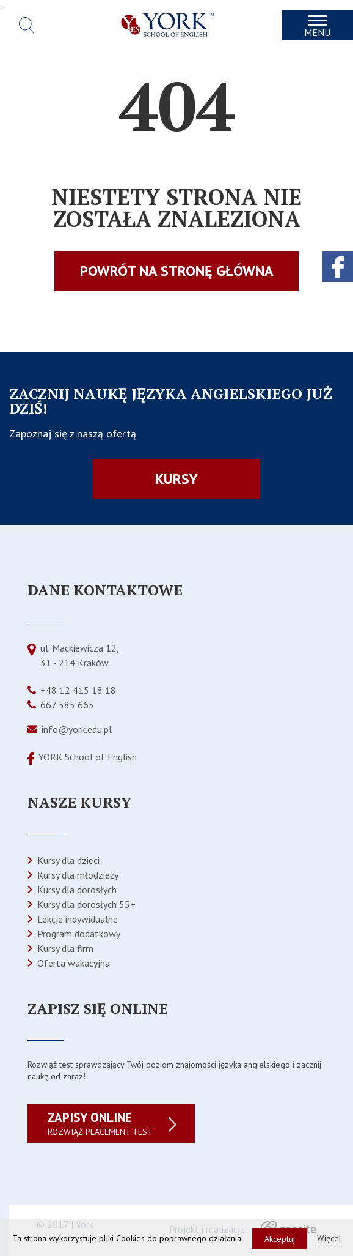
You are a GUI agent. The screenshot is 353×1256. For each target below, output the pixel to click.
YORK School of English (87, 757)
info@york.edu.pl (77, 729)
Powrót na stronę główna (177, 270)
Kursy (176, 478)
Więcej (329, 1238)
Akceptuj (279, 1238)
